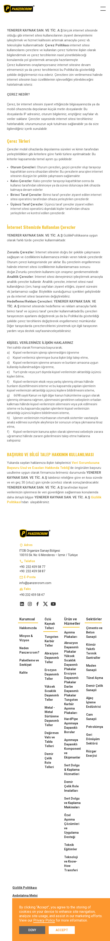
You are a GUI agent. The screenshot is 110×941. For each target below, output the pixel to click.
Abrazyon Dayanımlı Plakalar (71, 647)
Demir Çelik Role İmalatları (71, 786)
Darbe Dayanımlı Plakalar (71, 691)
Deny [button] (32, 930)
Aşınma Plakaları (70, 634)
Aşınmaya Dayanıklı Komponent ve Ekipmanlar (72, 748)
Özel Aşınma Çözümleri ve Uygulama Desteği (71, 826)
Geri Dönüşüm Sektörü (93, 739)
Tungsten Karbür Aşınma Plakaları (71, 706)
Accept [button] (62, 930)
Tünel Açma (94, 678)
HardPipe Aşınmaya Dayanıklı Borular (71, 725)
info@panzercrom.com (35, 583)
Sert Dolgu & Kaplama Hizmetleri (72, 770)
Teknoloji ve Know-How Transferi (71, 863)
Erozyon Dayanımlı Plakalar (71, 678)
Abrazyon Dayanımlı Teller (52, 658)
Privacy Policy (44, 920)
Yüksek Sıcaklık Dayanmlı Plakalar (71, 662)
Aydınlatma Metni (25, 895)
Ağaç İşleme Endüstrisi (93, 702)
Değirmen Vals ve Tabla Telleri (52, 739)
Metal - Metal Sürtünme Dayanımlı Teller (52, 716)
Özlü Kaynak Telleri (50, 623)
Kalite (23, 672)
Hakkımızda (28, 628)
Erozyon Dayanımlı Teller (52, 674)
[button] (102, 8)
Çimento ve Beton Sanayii (94, 632)
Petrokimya (94, 727)
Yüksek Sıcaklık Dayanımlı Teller (52, 693)
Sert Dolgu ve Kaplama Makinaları (72, 803)
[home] (19, 9)
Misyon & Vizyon (26, 638)
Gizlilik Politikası (24, 887)
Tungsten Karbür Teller (51, 641)
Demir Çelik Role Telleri (49, 760)
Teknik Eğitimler (70, 847)
